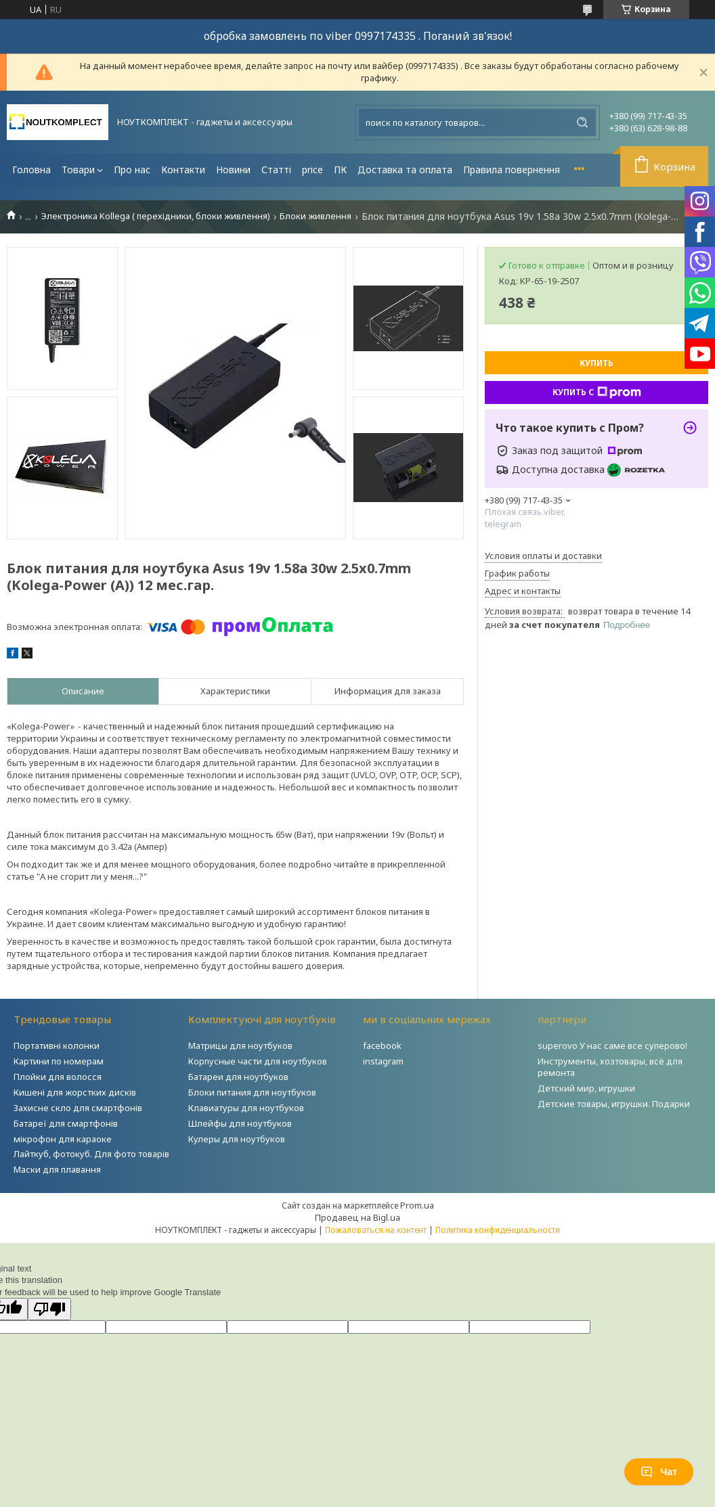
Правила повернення (511, 169)
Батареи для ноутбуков (238, 1077)
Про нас (132, 169)
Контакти (183, 169)
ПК (340, 169)
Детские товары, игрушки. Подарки (614, 1104)
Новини (233, 169)
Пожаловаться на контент (376, 1230)
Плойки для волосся (58, 1077)
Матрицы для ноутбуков (240, 1045)
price (312, 169)
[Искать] (582, 122)
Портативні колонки (57, 1045)
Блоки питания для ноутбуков (252, 1092)
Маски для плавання (57, 1169)
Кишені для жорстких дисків (75, 1092)
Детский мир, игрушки (586, 1088)
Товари (78, 169)
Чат (659, 1472)
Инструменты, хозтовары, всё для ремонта (610, 1067)
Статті (276, 169)
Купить (596, 363)
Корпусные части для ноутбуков (257, 1061)
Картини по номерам (59, 1061)
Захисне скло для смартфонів (78, 1108)
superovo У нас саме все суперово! (612, 1045)
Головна (31, 169)
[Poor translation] (49, 1309)
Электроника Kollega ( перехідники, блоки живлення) (155, 216)
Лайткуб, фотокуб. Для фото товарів (91, 1154)
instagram (383, 1061)
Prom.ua (417, 1205)
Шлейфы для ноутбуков (240, 1123)
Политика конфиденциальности (497, 1230)
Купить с (596, 392)
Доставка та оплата (405, 169)
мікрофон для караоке (63, 1139)
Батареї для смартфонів (66, 1123)
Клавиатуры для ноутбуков (246, 1108)
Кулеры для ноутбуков (236, 1139)
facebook (382, 1045)
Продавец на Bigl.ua (357, 1217)
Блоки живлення (315, 216)
